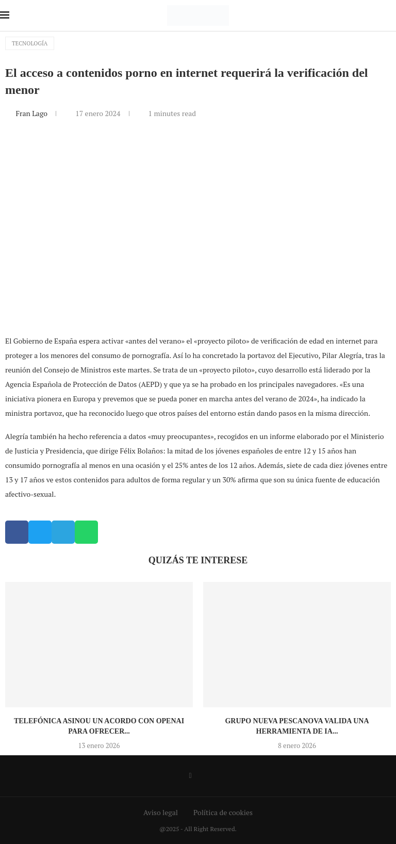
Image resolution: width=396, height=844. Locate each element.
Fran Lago (32, 113)
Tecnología (29, 43)
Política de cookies (223, 812)
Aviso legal (160, 812)
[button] (16, 532)
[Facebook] (190, 776)
